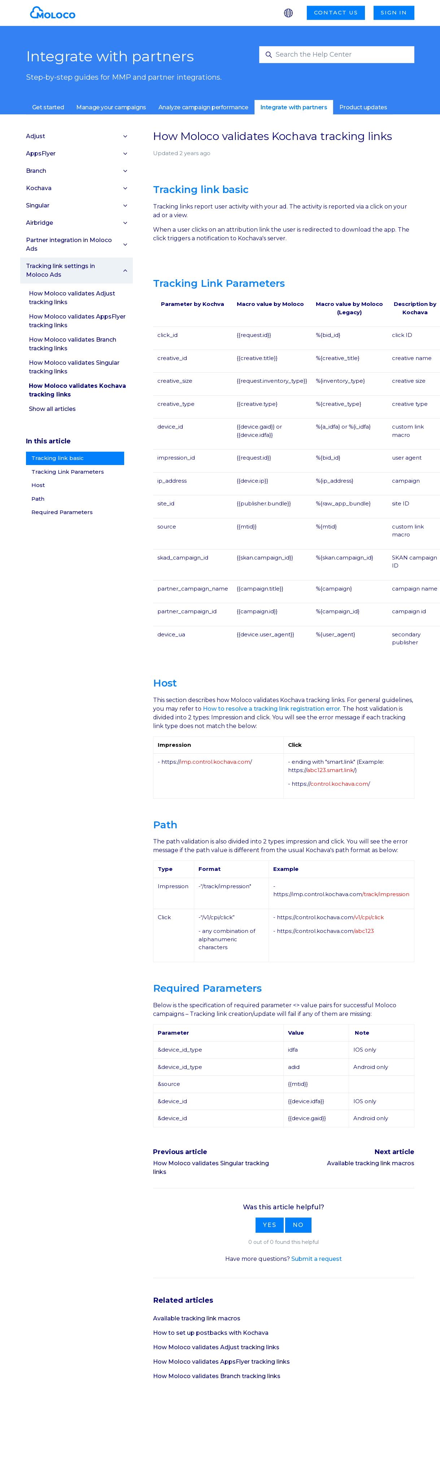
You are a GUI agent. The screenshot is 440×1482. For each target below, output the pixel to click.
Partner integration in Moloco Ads (69, 244)
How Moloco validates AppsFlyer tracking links (221, 1361)
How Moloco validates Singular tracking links (74, 367)
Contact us (336, 12)
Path (37, 498)
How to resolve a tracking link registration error (271, 708)
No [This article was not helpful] (298, 1225)
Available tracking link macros (370, 1163)
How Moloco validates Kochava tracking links (77, 390)
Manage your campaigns (111, 107)
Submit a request (316, 1258)
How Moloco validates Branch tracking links (216, 1376)
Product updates (363, 107)
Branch (36, 170)
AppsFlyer (41, 153)
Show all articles (52, 408)
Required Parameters (62, 512)
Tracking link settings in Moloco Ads (60, 270)
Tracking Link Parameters (67, 471)
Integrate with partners (294, 107)
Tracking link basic (57, 458)
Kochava (39, 188)
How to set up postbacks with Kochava (211, 1332)
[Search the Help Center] (336, 54)
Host (38, 485)
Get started (48, 107)
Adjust (35, 136)
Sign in (394, 12)
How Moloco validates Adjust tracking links (216, 1347)
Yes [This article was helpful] (269, 1225)
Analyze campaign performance (203, 107)
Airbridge (39, 222)
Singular (37, 205)
